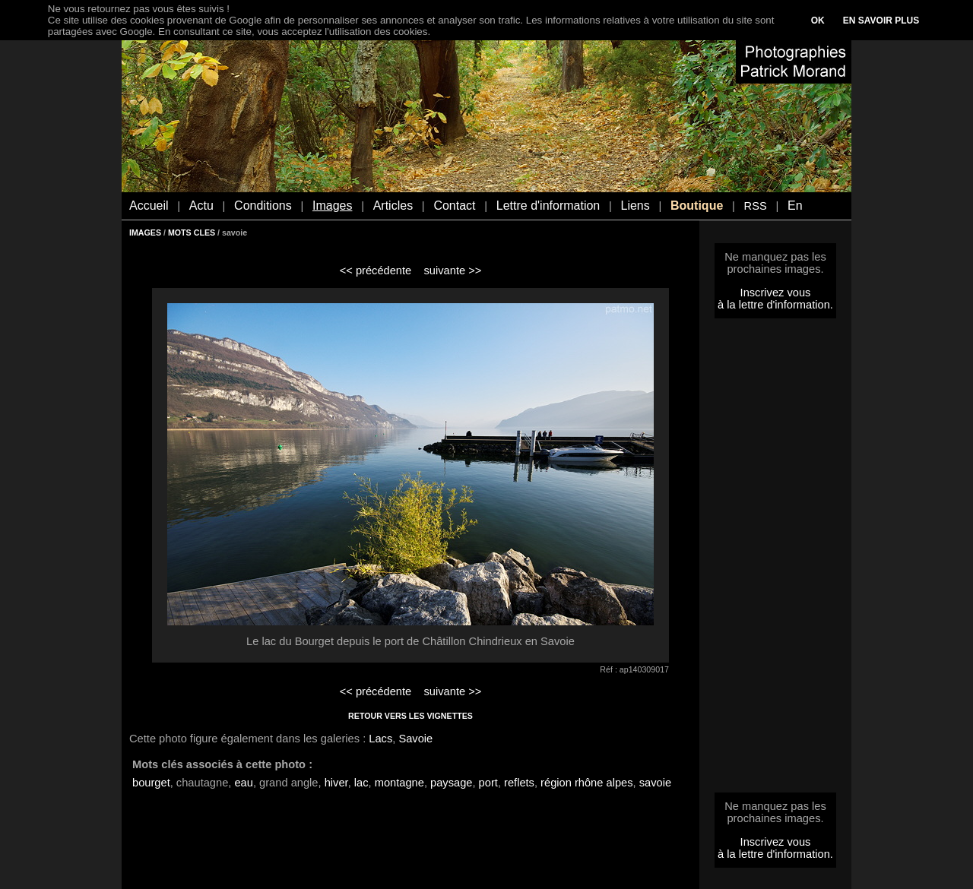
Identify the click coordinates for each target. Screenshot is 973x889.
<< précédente (376, 270)
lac (361, 783)
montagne (399, 783)
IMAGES (145, 232)
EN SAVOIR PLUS (881, 20)
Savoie (415, 738)
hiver (336, 783)
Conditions (263, 205)
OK (818, 20)
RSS (755, 206)
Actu (201, 205)
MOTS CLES (191, 232)
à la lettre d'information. (775, 305)
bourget (151, 783)
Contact (454, 205)
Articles (393, 205)
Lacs (380, 738)
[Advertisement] (775, 560)
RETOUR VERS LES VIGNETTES (410, 715)
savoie (655, 783)
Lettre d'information (548, 205)
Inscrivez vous (775, 292)
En (795, 205)
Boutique (696, 205)
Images (332, 205)
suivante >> (453, 270)
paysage (451, 783)
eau (243, 783)
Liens (634, 205)
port (488, 783)
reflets (519, 783)
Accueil (149, 205)
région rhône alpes (586, 783)
